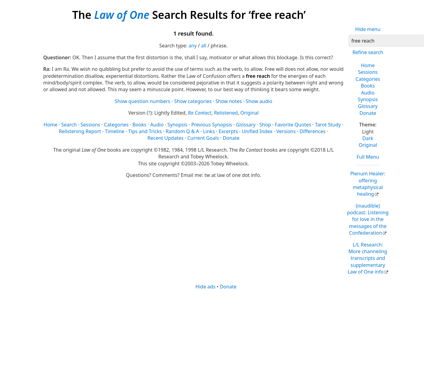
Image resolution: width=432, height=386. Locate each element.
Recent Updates (165, 138)
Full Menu (368, 156)
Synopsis (368, 99)
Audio (368, 92)
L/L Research (367, 258)
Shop (265, 124)
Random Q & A (182, 131)
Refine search (367, 52)
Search (69, 124)
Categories (368, 79)
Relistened (226, 112)
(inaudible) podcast (368, 219)
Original (368, 145)
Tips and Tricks (145, 131)
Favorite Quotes (293, 124)
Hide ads (206, 286)
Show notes (228, 101)
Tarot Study (328, 124)
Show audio (259, 101)
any (193, 45)
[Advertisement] (216, 337)
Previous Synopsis (211, 124)
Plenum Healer (367, 183)
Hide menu (368, 29)
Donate (367, 113)
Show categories (192, 101)
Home (368, 65)
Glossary (368, 106)
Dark (367, 138)
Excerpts (228, 131)
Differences (313, 131)
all (203, 45)
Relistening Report (80, 131)
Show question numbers (142, 101)
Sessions (368, 72)
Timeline (114, 131)
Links (209, 131)
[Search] (386, 40)
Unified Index (257, 131)
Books (368, 85)
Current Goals (203, 138)
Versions (286, 131)
